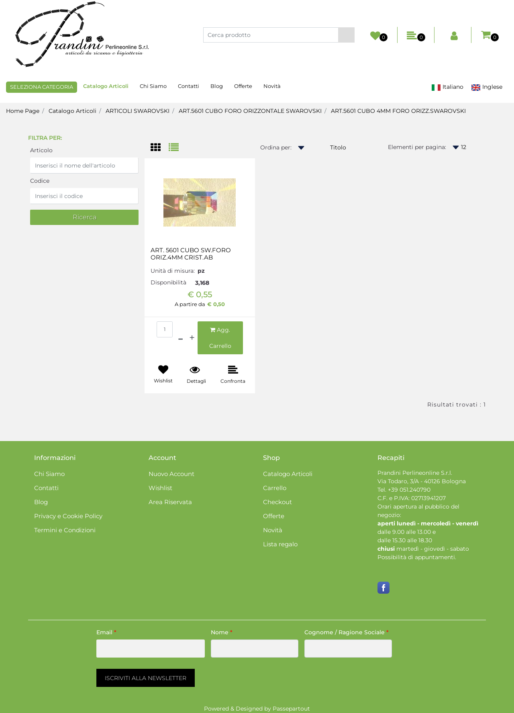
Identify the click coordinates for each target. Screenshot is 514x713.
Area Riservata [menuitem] (170, 502)
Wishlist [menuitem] (160, 488)
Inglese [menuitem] (486, 87)
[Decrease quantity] (180, 337)
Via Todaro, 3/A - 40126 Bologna (421, 481)
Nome (222, 632)
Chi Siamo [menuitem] (153, 86)
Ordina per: (276, 147)
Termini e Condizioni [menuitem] (65, 530)
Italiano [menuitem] (447, 87)
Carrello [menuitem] (274, 488)
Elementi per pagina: (417, 147)
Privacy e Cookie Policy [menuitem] (68, 516)
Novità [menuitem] (272, 86)
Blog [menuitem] (216, 86)
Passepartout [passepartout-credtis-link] (291, 708)
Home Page (22, 110)
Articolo (41, 150)
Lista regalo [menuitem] (280, 544)
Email (106, 632)
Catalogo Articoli (72, 110)
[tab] (160, 148)
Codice (39, 180)
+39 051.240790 (409, 489)
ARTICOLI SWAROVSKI (137, 110)
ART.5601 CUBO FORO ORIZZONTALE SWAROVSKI (250, 110)
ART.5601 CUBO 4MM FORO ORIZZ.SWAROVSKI (398, 110)
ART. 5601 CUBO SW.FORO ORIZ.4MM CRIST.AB (191, 254)
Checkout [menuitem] (277, 502)
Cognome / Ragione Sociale (346, 632)
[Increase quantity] (192, 337)
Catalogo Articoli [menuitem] (105, 86)
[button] (346, 35)
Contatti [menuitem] (188, 86)
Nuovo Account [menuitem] (171, 474)
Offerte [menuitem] (243, 86)
